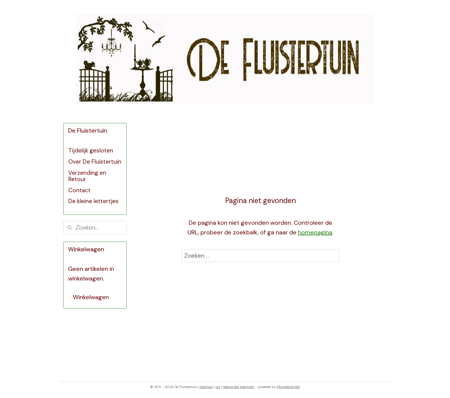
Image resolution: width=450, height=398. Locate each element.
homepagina (315, 232)
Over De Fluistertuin (94, 161)
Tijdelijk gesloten (90, 150)
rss (218, 387)
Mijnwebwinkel (288, 387)
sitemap (206, 387)
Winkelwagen (91, 297)
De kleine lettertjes (93, 201)
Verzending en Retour (87, 176)
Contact (79, 190)
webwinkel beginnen (238, 387)
